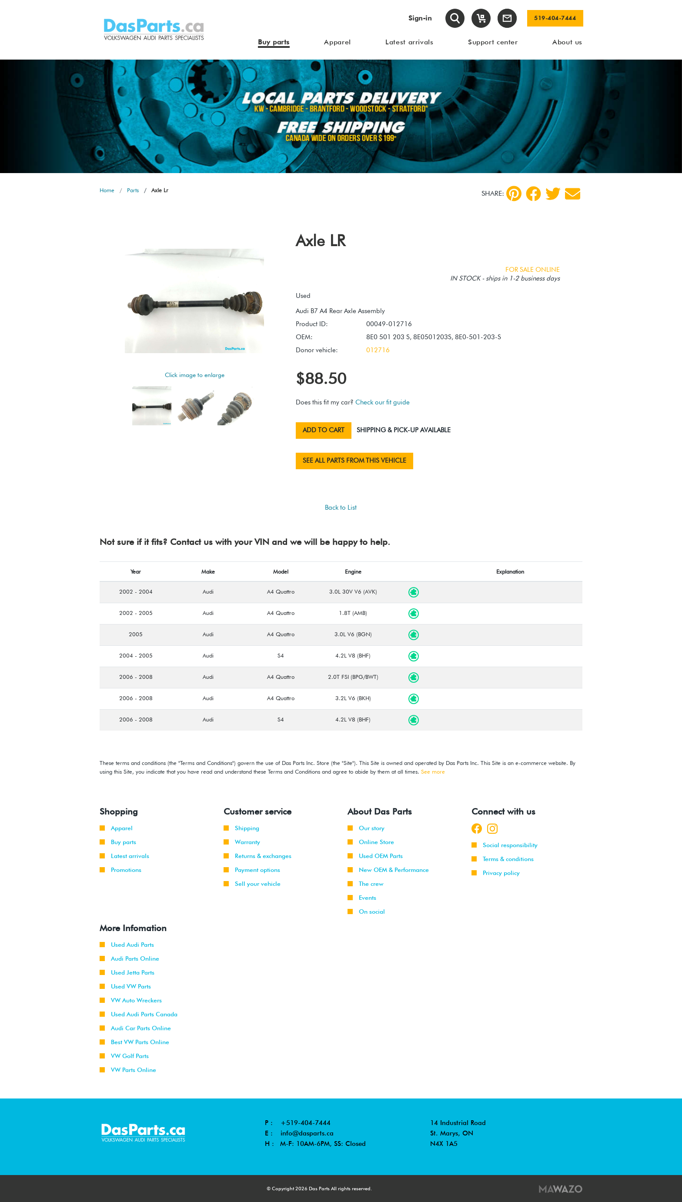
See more (433, 771)
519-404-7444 (555, 18)
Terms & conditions (502, 858)
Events (362, 897)
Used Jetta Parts (127, 972)
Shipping (241, 828)
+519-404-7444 (306, 1123)
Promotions (120, 869)
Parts (133, 190)
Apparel (116, 828)
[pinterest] (514, 194)
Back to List (341, 507)
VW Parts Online (128, 1069)
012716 (378, 350)
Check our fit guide (382, 402)
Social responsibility (504, 844)
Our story (366, 828)
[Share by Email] (572, 194)
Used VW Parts (125, 986)
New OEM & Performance (388, 869)
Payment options (252, 869)
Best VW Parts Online (134, 1041)
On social (366, 911)
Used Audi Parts (127, 944)
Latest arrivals (124, 855)
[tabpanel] (341, 116)
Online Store (371, 841)
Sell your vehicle (252, 883)
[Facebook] (533, 194)
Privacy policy (495, 872)
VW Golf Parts (124, 1055)
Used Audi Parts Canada (138, 1014)
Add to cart (323, 430)
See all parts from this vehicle (355, 461)
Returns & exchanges (257, 855)
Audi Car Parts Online (135, 1028)
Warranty (242, 841)
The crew (366, 883)
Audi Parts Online (129, 958)
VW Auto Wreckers (131, 1000)
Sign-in (420, 18)
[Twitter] (553, 194)
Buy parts (118, 841)
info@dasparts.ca (307, 1133)
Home (107, 190)
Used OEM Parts (375, 855)
